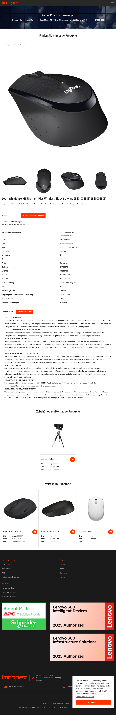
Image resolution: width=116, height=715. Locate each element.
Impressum (6, 569)
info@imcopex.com (16, 687)
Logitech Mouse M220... (13, 532)
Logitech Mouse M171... (88, 532)
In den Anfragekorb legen (33, 216)
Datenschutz (7, 565)
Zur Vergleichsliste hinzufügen (15, 225)
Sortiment (64, 573)
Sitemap (46, 703)
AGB (3, 573)
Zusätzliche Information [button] (85, 697)
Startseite (16, 20)
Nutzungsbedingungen (11, 577)
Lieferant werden (9, 592)
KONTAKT (6, 584)
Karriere (63, 577)
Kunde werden (8, 588)
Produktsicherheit (25, 312)
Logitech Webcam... (49, 459)
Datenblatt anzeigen (12, 222)
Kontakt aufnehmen (10, 597)
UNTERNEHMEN (8, 560)
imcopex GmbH (70, 707)
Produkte (29, 20)
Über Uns (63, 565)
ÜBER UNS (64, 560)
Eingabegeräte (66, 235)
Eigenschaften (9, 312)
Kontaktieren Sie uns (61, 703)
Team (62, 569)
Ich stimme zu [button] (93, 702)
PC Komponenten (67, 232)
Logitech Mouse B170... (50, 532)
